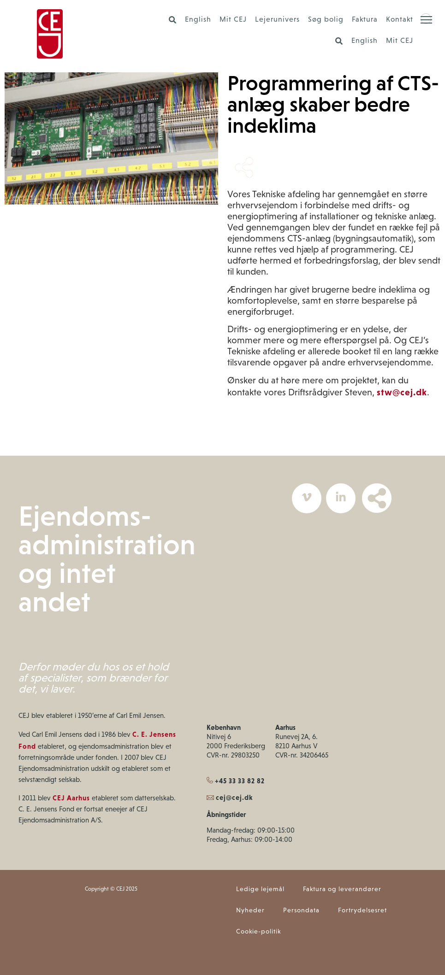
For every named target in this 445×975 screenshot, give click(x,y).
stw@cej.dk (402, 392)
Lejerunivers (277, 19)
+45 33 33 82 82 (236, 781)
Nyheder (250, 910)
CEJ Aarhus (71, 798)
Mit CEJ (233, 19)
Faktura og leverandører (342, 889)
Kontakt (399, 19)
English (198, 19)
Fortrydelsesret (362, 910)
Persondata (301, 910)
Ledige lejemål (260, 889)
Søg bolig (326, 19)
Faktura (365, 19)
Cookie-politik (258, 931)
